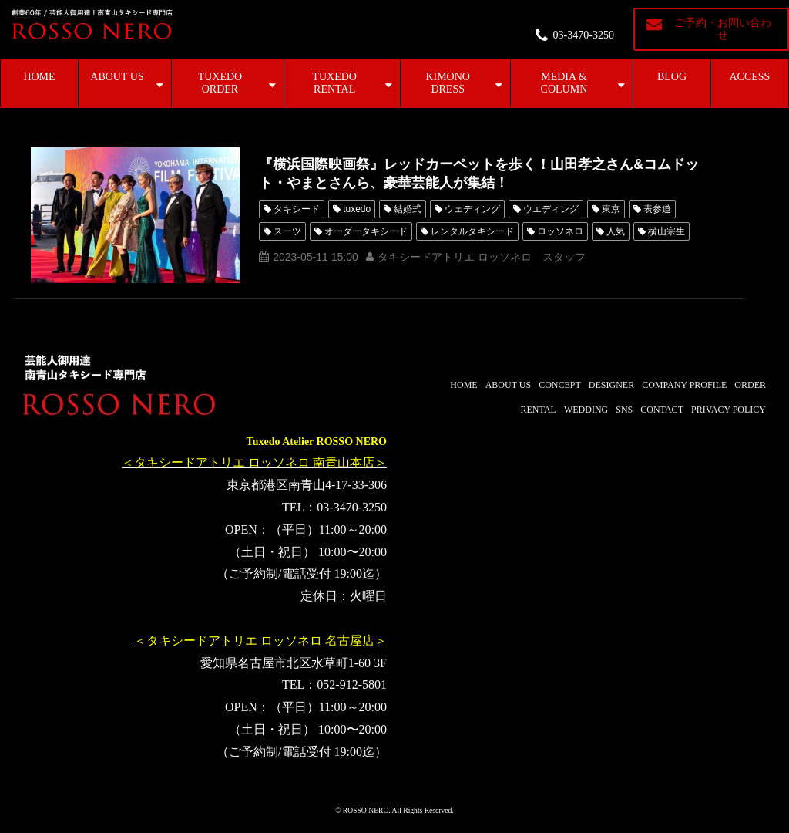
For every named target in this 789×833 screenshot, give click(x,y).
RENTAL (538, 409)
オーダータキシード (366, 231)
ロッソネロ (560, 231)
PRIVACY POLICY (728, 409)
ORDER (750, 385)
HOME (39, 77)
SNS (624, 409)
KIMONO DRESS (447, 83)
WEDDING (586, 409)
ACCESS (750, 77)
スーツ (287, 231)
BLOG (672, 77)
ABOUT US (116, 77)
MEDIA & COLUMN (564, 83)
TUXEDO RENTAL (334, 83)
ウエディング (551, 209)
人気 (615, 231)
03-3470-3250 (583, 35)
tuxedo (357, 209)
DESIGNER (611, 385)
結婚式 (407, 209)
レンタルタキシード (472, 231)
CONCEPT (560, 385)
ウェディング (472, 209)
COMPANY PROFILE (684, 385)
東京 (611, 209)
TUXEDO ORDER (220, 83)
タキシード (297, 209)
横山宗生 (666, 231)
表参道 (657, 209)
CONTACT (661, 409)
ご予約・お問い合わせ (722, 29)
